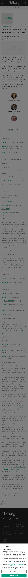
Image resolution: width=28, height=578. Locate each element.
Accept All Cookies (13, 576)
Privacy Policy (21, 564)
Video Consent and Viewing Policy (9, 566)
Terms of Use (12, 564)
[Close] (26, 545)
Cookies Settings (14, 572)
